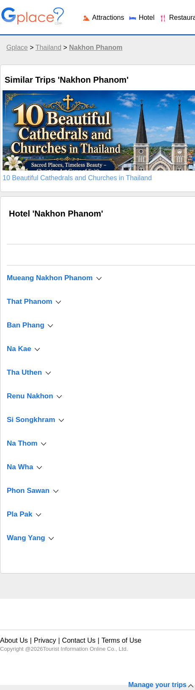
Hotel (141, 17)
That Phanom (30, 302)
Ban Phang (25, 325)
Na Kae (19, 349)
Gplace (17, 47)
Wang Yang (26, 538)
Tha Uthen (24, 372)
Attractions (103, 17)
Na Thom (22, 443)
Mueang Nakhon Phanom (50, 278)
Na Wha (20, 467)
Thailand (48, 47)
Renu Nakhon (30, 396)
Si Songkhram (31, 420)
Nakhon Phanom (95, 47)
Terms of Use (121, 640)
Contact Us (79, 640)
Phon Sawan (28, 491)
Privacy (45, 640)
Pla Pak (20, 514)
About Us (14, 640)
